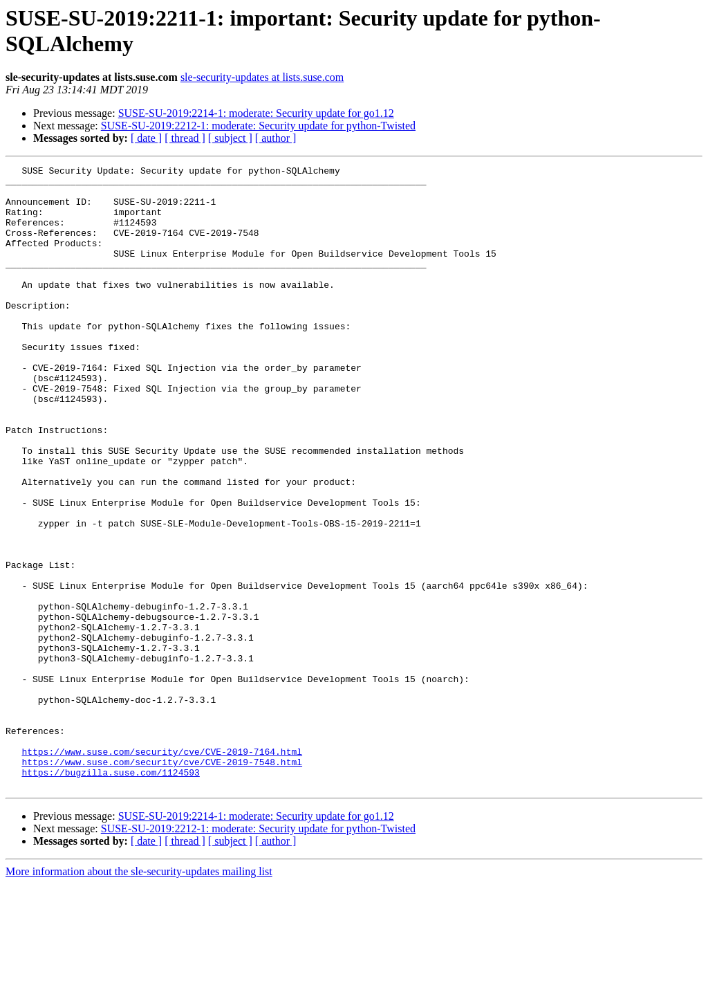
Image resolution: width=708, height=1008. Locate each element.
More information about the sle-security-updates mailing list (139, 996)
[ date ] (146, 138)
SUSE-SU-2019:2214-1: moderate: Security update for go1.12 (256, 113)
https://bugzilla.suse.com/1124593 (110, 894)
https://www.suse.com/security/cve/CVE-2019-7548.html (161, 882)
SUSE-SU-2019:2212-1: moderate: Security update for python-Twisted (258, 125)
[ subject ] (230, 138)
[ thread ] (185, 138)
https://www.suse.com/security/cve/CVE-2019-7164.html (161, 869)
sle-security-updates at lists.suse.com (262, 77)
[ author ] (276, 138)
